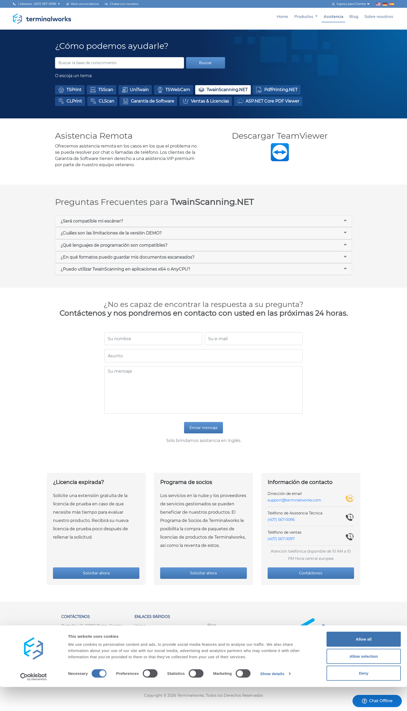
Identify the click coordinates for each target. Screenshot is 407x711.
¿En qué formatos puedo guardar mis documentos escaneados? (127, 257)
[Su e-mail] (254, 338)
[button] (70, 90)
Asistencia (333, 16)
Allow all (364, 663)
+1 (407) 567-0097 (77, 637)
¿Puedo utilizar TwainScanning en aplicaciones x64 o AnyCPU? (125, 269)
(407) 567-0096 (281, 519)
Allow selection (363, 680)
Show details (272, 697)
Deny (364, 697)
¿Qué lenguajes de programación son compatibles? (113, 245)
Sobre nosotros (378, 16)
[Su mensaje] (203, 390)
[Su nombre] (153, 338)
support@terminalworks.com (294, 500)
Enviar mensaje (203, 428)
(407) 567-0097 (281, 538)
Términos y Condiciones (156, 648)
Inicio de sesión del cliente (231, 647)
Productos (304, 16)
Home (282, 16)
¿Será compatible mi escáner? (91, 221)
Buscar (205, 63)
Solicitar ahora (96, 573)
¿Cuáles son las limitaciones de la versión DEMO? (111, 233)
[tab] (203, 221)
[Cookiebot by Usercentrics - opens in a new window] (33, 701)
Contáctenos (310, 573)
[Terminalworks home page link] (42, 19)
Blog (353, 16)
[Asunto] (203, 355)
